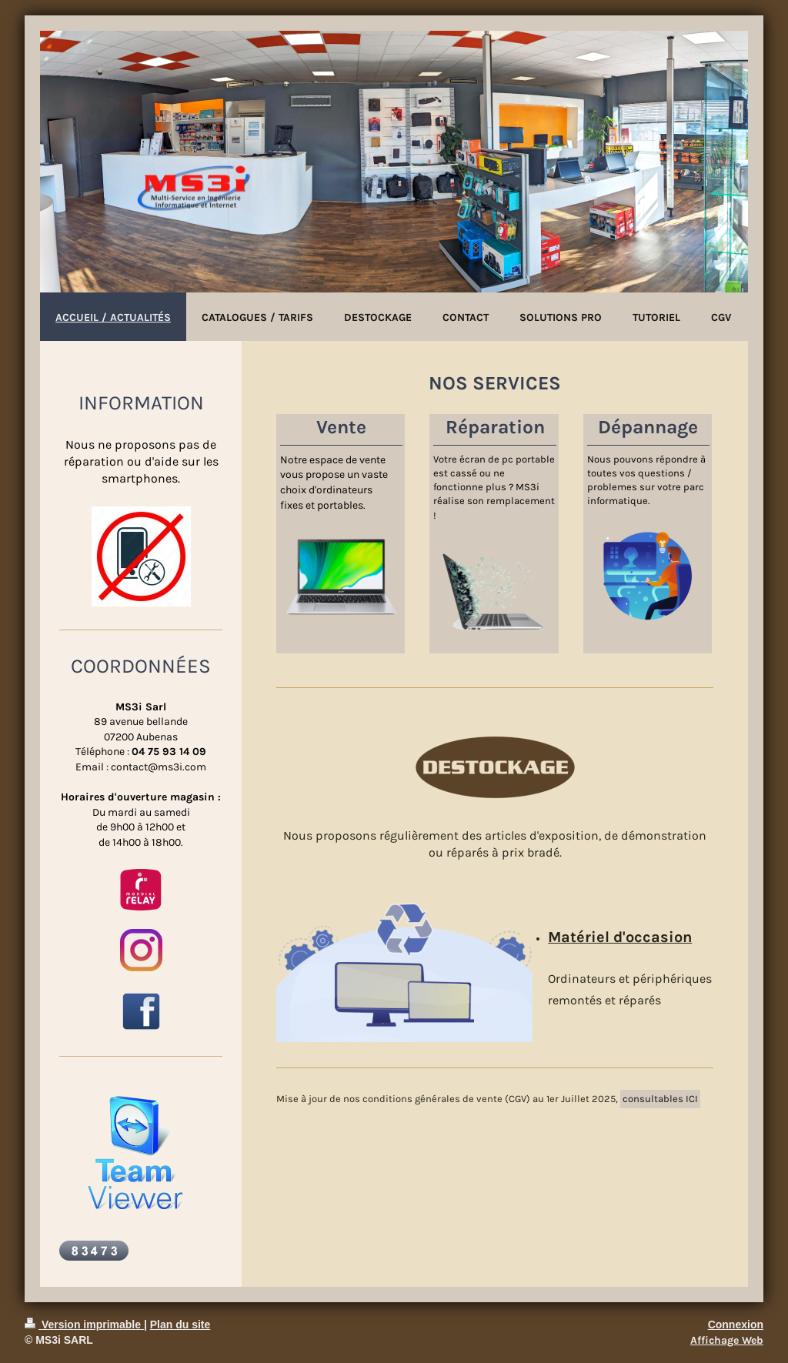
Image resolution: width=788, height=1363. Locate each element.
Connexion (735, 1324)
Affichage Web (726, 1340)
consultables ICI (660, 1098)
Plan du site (180, 1324)
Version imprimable (84, 1324)
